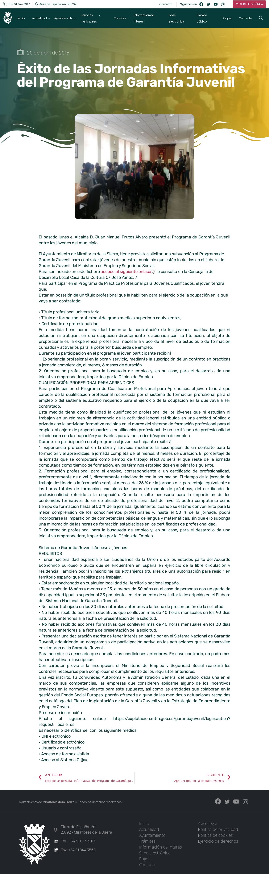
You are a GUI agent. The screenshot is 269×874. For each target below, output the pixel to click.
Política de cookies (215, 835)
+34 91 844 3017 (16, 4)
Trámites (147, 841)
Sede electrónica (154, 853)
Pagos (144, 859)
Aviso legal (207, 823)
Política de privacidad (218, 829)
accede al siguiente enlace (128, 271)
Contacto (165, 4)
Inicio (144, 823)
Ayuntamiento (152, 835)
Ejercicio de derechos (218, 841)
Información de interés (160, 847)
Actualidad (149, 829)
